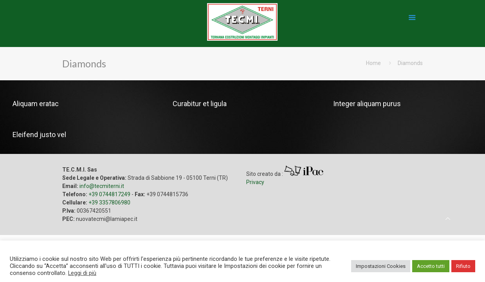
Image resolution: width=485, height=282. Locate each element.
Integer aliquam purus (367, 103)
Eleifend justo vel (39, 134)
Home (373, 63)
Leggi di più (82, 273)
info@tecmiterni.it (101, 186)
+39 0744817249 (109, 194)
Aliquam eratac (36, 103)
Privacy (255, 182)
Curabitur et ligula (200, 103)
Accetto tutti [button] (431, 266)
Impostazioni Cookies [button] (381, 266)
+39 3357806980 (109, 202)
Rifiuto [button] (463, 266)
